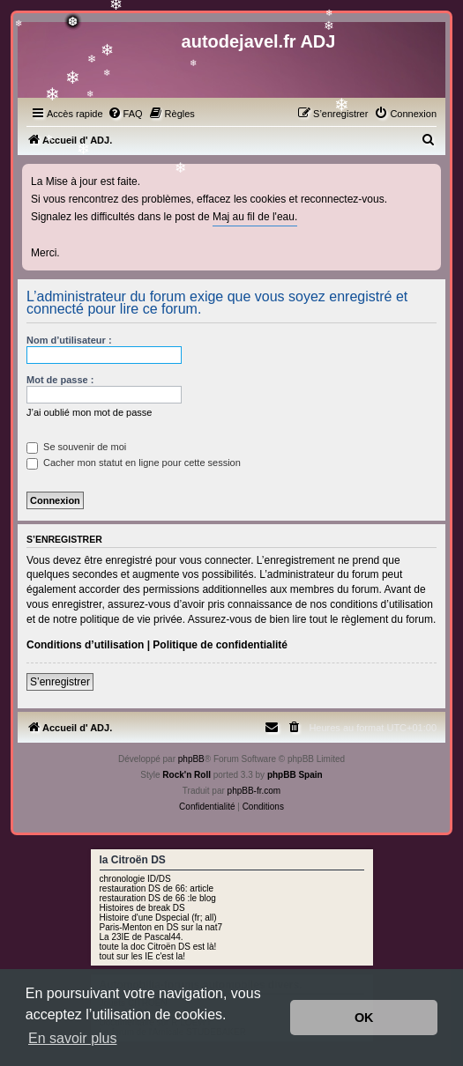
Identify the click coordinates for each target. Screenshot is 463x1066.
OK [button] (364, 1017)
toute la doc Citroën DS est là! (158, 946)
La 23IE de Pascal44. (141, 937)
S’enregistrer (60, 682)
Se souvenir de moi (76, 446)
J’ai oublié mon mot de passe (89, 412)
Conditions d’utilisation (85, 645)
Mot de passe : (59, 379)
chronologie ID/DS (135, 879)
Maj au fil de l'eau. (255, 217)
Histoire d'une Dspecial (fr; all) (158, 917)
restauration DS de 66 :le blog (158, 898)
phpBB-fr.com (254, 791)
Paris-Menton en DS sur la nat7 (161, 927)
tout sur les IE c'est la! (143, 956)
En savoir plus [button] (72, 1038)
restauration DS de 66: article (157, 888)
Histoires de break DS (142, 908)
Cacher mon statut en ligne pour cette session (133, 462)
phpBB (191, 759)
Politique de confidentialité (220, 645)
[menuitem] (125, 113)
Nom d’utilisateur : (69, 340)
